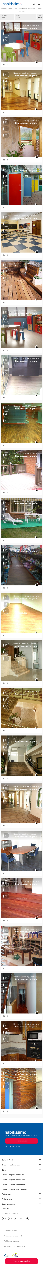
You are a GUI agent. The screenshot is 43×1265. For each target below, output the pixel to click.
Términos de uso (10, 1231)
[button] (4, 65)
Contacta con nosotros (10, 1213)
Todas (3, 18)
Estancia (4, 15)
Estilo (17, 15)
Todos (18, 18)
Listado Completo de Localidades (14, 1189)
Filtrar (40, 17)
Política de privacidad (13, 1236)
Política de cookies (11, 1241)
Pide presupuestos (21, 1261)
